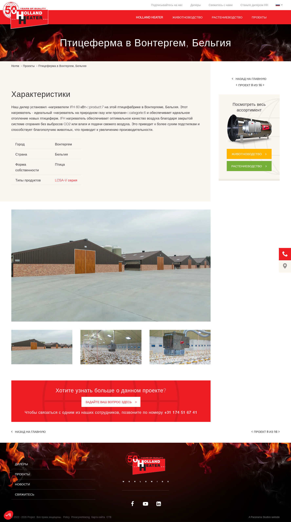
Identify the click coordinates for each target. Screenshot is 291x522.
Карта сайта (98, 517)
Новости (22, 484)
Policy (66, 517)
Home (15, 66)
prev (236, 85)
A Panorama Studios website (264, 517)
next (264, 85)
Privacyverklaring (80, 517)
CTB (108, 517)
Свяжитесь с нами (220, 5)
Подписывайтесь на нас (166, 5)
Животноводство (247, 154)
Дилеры (195, 5)
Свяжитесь (24, 494)
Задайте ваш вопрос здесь (108, 402)
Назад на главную (251, 78)
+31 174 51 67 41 (180, 412)
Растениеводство (246, 166)
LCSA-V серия (66, 180)
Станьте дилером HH (254, 5)
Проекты (29, 66)
